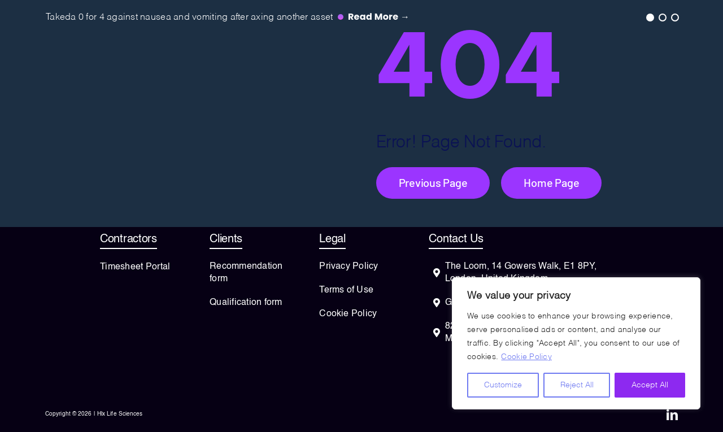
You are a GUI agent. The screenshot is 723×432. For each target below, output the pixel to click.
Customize (503, 385)
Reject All (577, 385)
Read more (379, 16)
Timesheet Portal (135, 267)
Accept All (649, 385)
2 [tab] (662, 17)
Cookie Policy (526, 357)
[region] (576, 343)
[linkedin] (672, 415)
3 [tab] (674, 17)
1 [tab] (649, 17)
